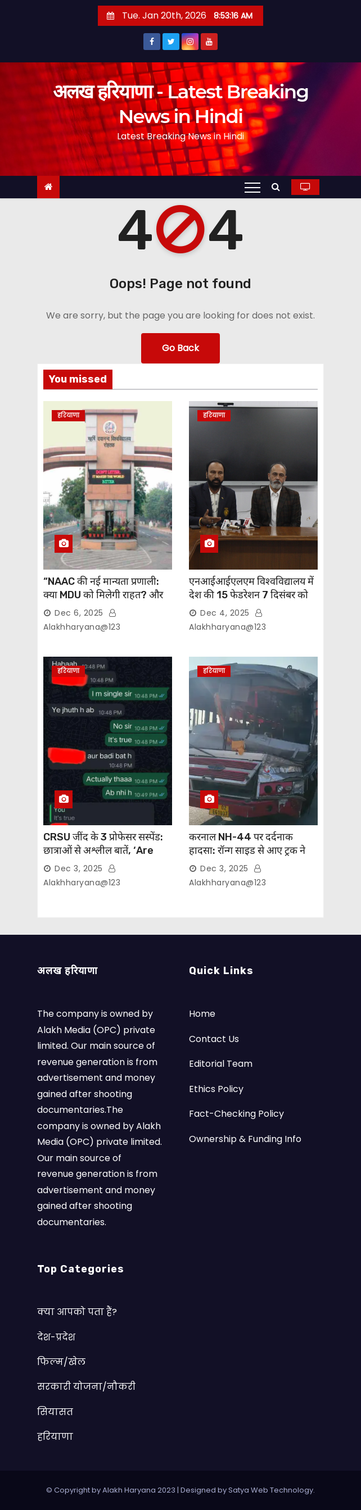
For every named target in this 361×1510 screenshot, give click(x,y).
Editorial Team (220, 1063)
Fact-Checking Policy (236, 1113)
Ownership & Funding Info (245, 1138)
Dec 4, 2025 (225, 612)
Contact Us (214, 1039)
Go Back (180, 348)
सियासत (55, 1412)
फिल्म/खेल (61, 1362)
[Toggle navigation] (252, 187)
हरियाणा (68, 415)
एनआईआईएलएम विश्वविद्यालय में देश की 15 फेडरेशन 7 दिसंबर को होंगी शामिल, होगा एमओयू (251, 595)
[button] (278, 187)
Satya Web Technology (270, 1490)
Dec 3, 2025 (79, 868)
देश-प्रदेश (56, 1337)
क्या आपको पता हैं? (77, 1312)
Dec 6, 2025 (79, 612)
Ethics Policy (216, 1089)
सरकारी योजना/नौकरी (86, 1386)
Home (202, 1013)
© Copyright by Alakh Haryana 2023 (111, 1490)
